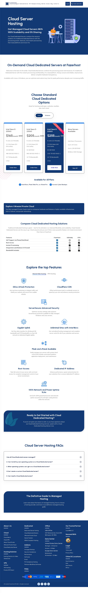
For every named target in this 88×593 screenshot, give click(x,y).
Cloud (17, 3)
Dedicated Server (24, 3)
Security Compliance (30, 552)
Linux (39, 115)
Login (67, 3)
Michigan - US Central (51, 546)
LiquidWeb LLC (70, 530)
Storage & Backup (29, 549)
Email (26, 559)
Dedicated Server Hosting (31, 530)
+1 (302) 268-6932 (77, 3)
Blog (52, 3)
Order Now (13, 167)
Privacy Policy (69, 553)
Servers (48, 3)
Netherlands (54, 554)
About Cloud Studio (9, 542)
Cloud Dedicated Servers (31, 533)
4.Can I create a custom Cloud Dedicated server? (22, 471)
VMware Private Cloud (10, 545)
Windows (47, 115)
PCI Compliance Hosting (31, 562)
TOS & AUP (69, 550)
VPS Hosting (51, 274)
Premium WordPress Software (32, 564)
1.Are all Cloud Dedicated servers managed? (20, 457)
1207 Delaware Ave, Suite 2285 (54, 534)
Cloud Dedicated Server (10, 547)
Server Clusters (28, 538)
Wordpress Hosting (36, 3)
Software (27, 557)
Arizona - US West (50, 548)
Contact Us (56, 3)
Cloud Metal (7, 537)
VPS (30, 3)
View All (74, 168)
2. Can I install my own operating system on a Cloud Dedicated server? (29, 462)
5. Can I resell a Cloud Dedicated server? (19, 476)
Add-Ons (43, 3)
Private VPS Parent (9, 570)
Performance (28, 554)
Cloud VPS (7, 540)
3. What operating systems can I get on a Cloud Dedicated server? (28, 466)
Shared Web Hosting (39, 274)
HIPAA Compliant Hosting (31, 540)
